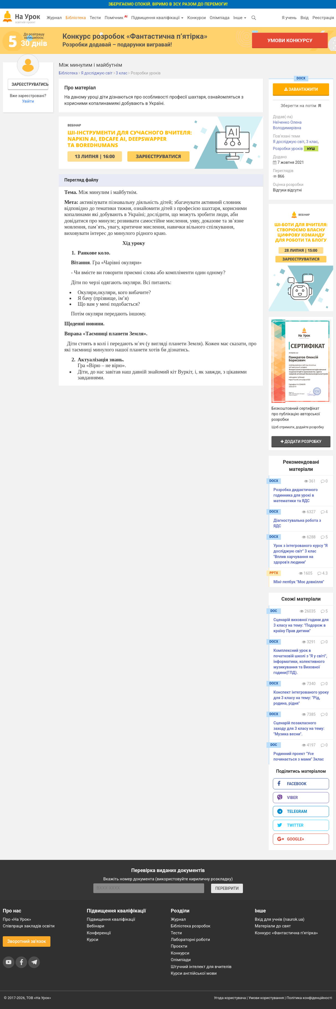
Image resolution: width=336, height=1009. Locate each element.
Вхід (305, 17)
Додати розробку (301, 441)
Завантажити (301, 89)
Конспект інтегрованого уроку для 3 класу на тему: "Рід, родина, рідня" (301, 697)
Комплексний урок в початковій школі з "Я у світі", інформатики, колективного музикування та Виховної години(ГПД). (300, 661)
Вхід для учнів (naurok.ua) (279, 919)
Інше (239, 17)
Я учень (289, 17)
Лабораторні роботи (190, 939)
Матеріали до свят (273, 926)
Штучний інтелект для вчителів (201, 966)
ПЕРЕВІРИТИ (226, 888)
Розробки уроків (288, 148)
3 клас (312, 141)
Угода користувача (230, 998)
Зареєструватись (30, 84)
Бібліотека (76, 17)
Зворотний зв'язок (26, 941)
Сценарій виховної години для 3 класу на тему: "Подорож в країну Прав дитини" (301, 625)
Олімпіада (219, 17)
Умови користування (266, 998)
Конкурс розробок (135, 36)
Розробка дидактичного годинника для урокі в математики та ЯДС (295, 495)
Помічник (116, 17)
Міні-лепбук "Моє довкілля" (298, 582)
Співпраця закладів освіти (29, 926)
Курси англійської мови (194, 973)
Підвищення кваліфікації (157, 17)
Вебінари (95, 926)
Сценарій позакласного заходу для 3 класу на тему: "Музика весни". (298, 728)
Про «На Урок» (17, 919)
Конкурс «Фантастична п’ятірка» (286, 932)
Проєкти (179, 946)
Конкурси (196, 17)
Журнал (54, 17)
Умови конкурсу (289, 40)
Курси (92, 939)
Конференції (99, 932)
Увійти (28, 101)
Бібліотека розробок (191, 926)
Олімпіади (181, 959)
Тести (95, 17)
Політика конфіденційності (309, 998)
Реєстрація (323, 17)
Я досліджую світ (288, 141)
